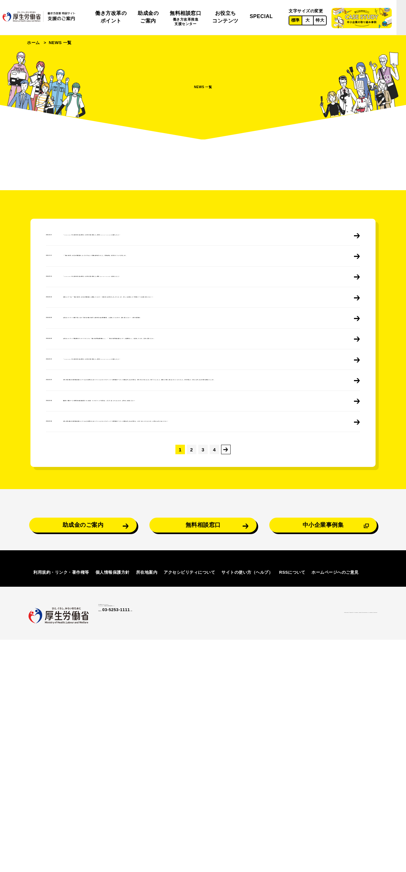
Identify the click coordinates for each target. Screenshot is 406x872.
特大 (320, 20)
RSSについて (292, 801)
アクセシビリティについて (189, 801)
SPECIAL (261, 16)
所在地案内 (147, 801)
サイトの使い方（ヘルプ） (247, 801)
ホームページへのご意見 (335, 801)
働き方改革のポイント (111, 16)
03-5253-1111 (133, 852)
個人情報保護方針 (112, 801)
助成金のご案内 (148, 16)
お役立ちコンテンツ (225, 16)
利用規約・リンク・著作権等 (61, 801)
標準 (295, 20)
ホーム (33, 42)
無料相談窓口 (185, 18)
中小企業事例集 (323, 671)
